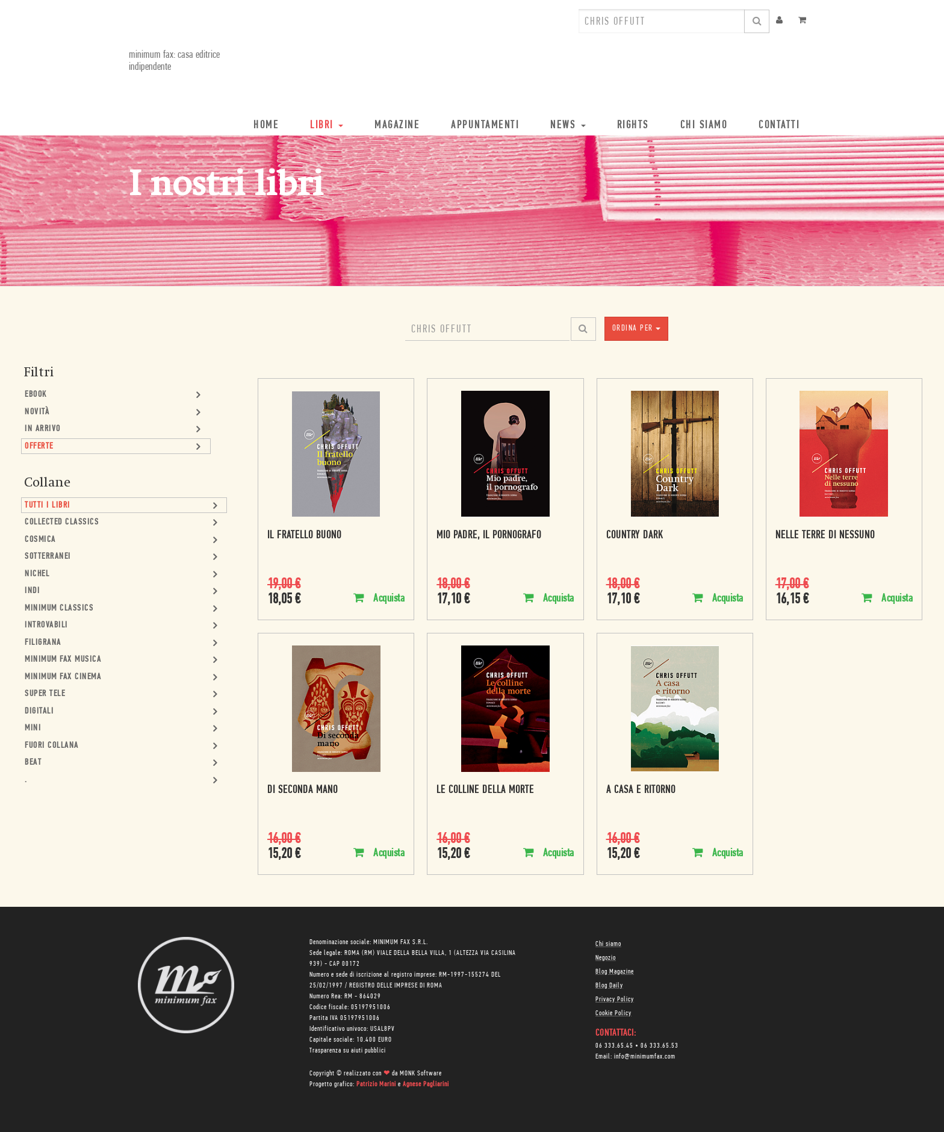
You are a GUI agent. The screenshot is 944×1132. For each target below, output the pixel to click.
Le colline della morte (485, 790)
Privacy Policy (614, 999)
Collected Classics (62, 522)
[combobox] (662, 21)
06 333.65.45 (614, 1046)
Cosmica (40, 539)
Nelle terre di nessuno (825, 535)
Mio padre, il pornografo (488, 535)
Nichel (37, 574)
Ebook (36, 394)
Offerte (39, 446)
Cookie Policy (613, 1013)
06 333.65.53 (659, 1046)
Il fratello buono (304, 535)
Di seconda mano (302, 790)
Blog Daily (609, 985)
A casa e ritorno (640, 790)
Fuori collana (52, 745)
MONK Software (421, 1073)
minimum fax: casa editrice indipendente (174, 61)
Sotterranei (48, 556)
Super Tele (45, 693)
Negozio (605, 958)
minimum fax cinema (63, 677)
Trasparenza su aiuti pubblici (347, 1050)
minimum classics (59, 608)
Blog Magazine (614, 971)
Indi (32, 591)
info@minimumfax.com (644, 1056)
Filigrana (43, 642)
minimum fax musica (63, 659)
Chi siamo (608, 944)
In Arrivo (43, 429)
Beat (33, 762)
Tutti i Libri (47, 505)
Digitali (39, 711)
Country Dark (634, 535)
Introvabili (46, 625)
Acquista (379, 598)
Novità (37, 412)
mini (33, 728)
